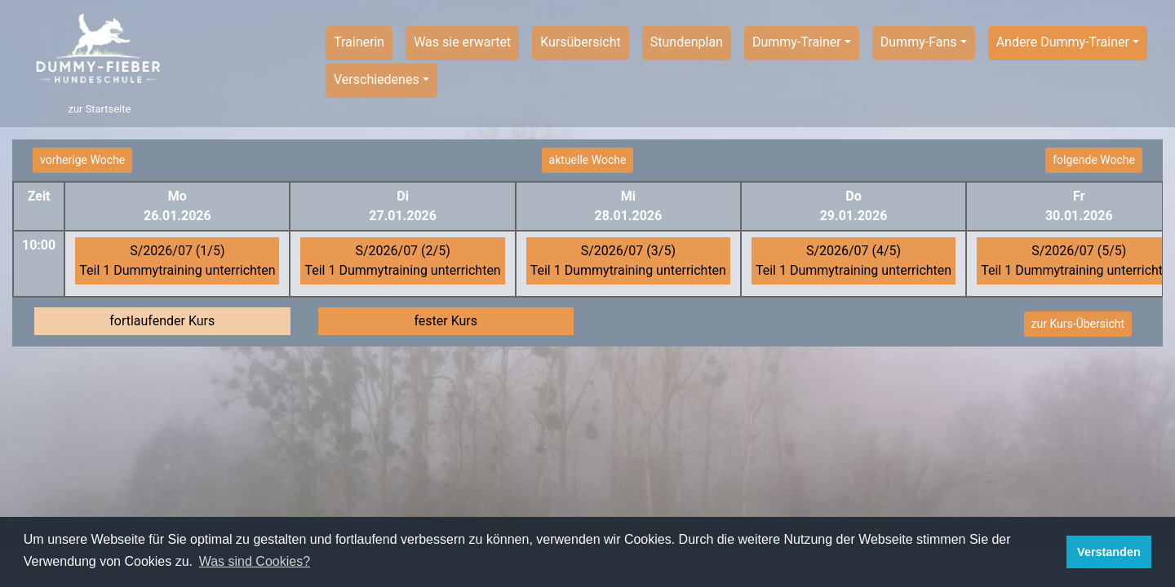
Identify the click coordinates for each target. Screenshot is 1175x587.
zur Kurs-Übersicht (1077, 323)
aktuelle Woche (588, 159)
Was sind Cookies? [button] (254, 561)
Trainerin (359, 42)
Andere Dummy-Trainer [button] (1062, 42)
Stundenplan (686, 42)
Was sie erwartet (462, 42)
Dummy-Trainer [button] (796, 42)
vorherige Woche (82, 159)
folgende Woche (1094, 159)
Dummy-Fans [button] (918, 42)
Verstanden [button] (1109, 551)
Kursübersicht (580, 42)
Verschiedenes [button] (376, 79)
